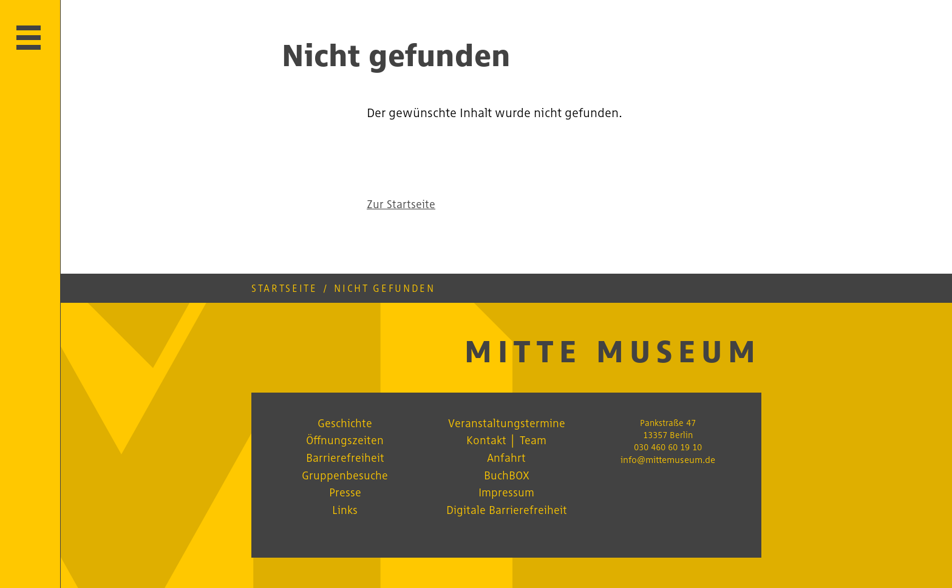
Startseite (284, 288)
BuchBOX (506, 475)
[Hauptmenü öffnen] (28, 37)
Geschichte (345, 423)
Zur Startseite (401, 204)
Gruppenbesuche (345, 475)
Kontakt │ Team (506, 440)
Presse (345, 492)
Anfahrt (506, 457)
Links (345, 509)
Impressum (506, 492)
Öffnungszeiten (345, 440)
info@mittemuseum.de (667, 459)
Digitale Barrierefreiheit (506, 509)
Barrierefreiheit (345, 457)
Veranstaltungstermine (506, 423)
